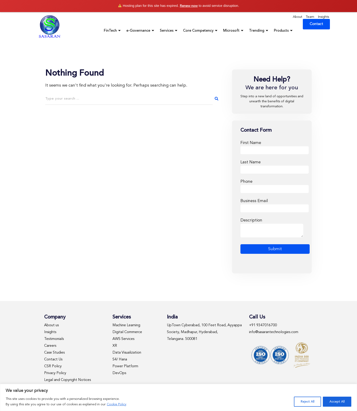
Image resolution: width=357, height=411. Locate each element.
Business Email (274, 205)
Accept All (337, 401)
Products (284, 31)
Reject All (307, 401)
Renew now (189, 6)
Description (271, 228)
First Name (274, 146)
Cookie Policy (116, 404)
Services (169, 31)
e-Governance (140, 31)
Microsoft (234, 31)
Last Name (274, 166)
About (297, 17)
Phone (274, 185)
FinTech (113, 31)
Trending (259, 31)
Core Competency (201, 31)
